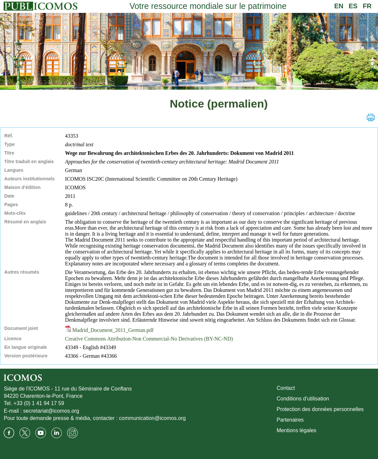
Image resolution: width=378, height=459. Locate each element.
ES (353, 6)
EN (338, 6)
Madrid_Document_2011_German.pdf (109, 330)
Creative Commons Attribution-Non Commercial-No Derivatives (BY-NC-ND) (149, 339)
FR (367, 6)
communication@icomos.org (152, 418)
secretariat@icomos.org (51, 411)
